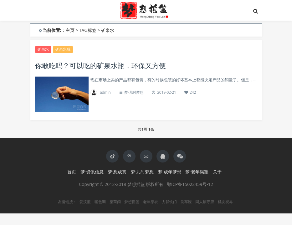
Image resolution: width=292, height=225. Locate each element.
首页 (71, 172)
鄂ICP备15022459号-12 (190, 184)
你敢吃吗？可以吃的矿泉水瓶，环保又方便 (100, 65)
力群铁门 (169, 202)
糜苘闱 (115, 202)
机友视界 (225, 202)
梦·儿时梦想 (134, 92)
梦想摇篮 (131, 202)
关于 (217, 172)
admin (105, 92)
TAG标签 (87, 30)
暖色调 (100, 202)
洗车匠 (186, 202)
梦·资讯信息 (92, 172)
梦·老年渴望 (196, 172)
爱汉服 (85, 202)
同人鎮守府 (204, 202)
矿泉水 (43, 49)
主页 (70, 30)
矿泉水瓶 (62, 49)
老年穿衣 (150, 202)
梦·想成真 (117, 172)
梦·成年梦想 (169, 172)
